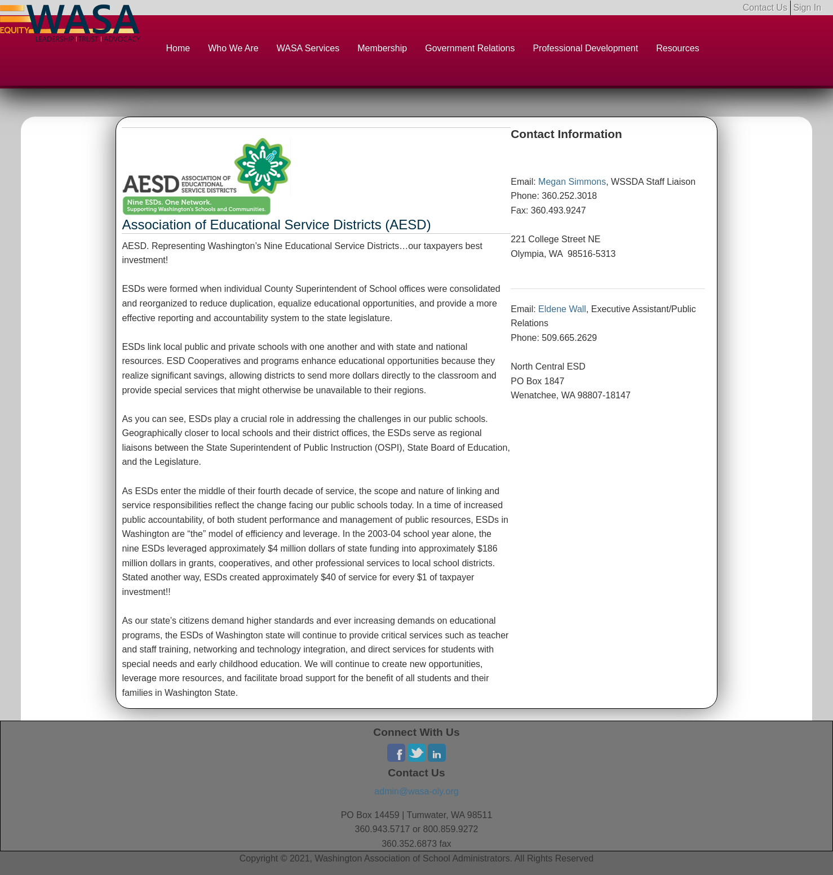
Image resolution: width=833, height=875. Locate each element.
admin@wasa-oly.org (416, 791)
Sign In (807, 7)
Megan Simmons (572, 181)
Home (178, 48)
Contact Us (765, 7)
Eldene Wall (562, 309)
